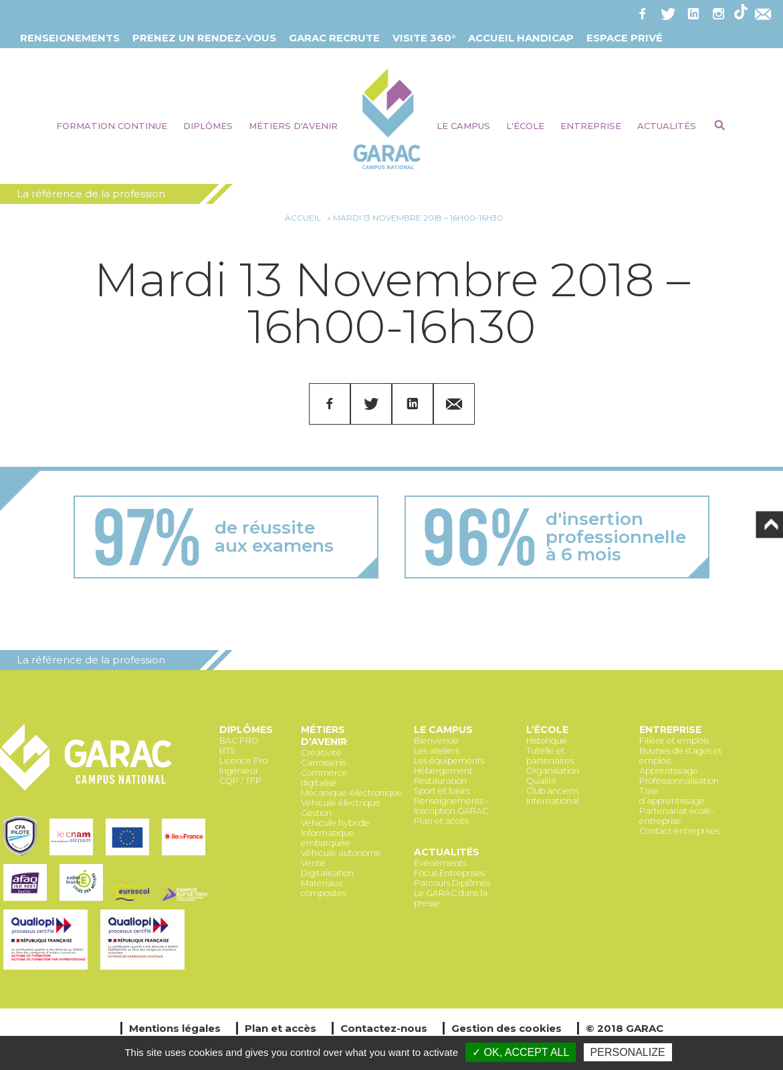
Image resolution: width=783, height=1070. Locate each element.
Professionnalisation (679, 781)
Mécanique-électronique (352, 793)
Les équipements (449, 761)
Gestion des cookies (506, 1028)
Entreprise (590, 125)
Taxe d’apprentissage (672, 796)
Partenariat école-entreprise (677, 816)
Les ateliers (436, 751)
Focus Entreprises (449, 873)
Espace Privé (624, 37)
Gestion (316, 813)
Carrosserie (323, 763)
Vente (313, 863)
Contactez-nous (383, 1028)
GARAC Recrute (334, 37)
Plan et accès (441, 821)
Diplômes (208, 125)
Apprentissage (668, 771)
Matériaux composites (323, 888)
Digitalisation (327, 873)
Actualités (666, 125)
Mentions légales (175, 1028)
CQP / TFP (240, 781)
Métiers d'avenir (293, 125)
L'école (525, 125)
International (552, 801)
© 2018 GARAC (624, 1028)
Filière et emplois (674, 741)
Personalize (627, 1052)
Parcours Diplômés (452, 883)
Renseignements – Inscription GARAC (451, 806)
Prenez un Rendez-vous (204, 37)
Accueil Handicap (521, 37)
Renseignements (70, 37)
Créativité (321, 753)
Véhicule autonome (341, 853)
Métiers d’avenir (324, 736)
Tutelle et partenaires (550, 756)
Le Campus (463, 125)
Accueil (303, 218)
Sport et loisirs (441, 791)
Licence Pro (243, 761)
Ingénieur (239, 771)
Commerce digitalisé (324, 778)
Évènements (440, 863)
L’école (547, 730)
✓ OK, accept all (520, 1052)
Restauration (440, 781)
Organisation (552, 771)
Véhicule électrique (340, 803)
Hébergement (443, 771)
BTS (227, 751)
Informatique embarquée (327, 838)
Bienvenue (436, 741)
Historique (546, 741)
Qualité (541, 781)
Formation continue (111, 125)
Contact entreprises (679, 831)
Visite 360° (424, 37)
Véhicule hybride (335, 823)
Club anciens (552, 791)
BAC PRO (239, 741)
